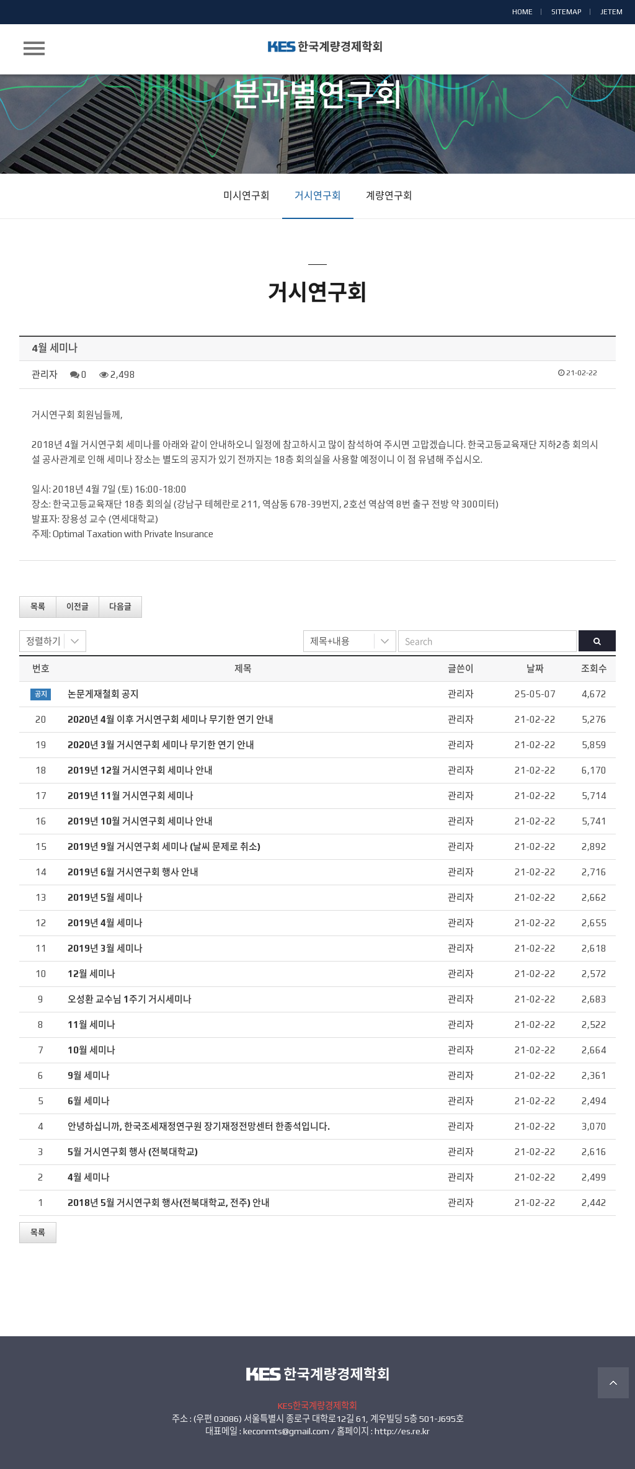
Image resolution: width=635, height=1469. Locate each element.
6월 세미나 (89, 1101)
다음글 (120, 606)
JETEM (611, 11)
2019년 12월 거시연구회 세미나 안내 (140, 770)
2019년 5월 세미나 (105, 897)
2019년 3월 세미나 (105, 948)
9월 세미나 (89, 1075)
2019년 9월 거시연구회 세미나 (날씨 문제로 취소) (164, 846)
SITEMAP (566, 11)
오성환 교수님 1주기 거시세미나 (130, 999)
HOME (522, 11)
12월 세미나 (91, 973)
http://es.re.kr (402, 1431)
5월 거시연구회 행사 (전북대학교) (133, 1151)
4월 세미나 (89, 1177)
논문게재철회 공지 (103, 694)
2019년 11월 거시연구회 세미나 (130, 795)
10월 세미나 (91, 1050)
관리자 (45, 374)
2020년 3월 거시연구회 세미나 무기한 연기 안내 (161, 744)
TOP (613, 1382)
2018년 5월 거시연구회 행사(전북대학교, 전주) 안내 (169, 1202)
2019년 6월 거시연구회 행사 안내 (133, 872)
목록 (37, 606)
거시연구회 (318, 196)
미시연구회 (246, 196)
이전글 (77, 606)
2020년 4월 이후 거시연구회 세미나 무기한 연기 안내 (170, 719)
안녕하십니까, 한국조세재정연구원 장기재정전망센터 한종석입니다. (199, 1126)
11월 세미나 (91, 1024)
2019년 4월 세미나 (105, 923)
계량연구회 (389, 196)
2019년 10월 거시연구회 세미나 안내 (140, 821)
